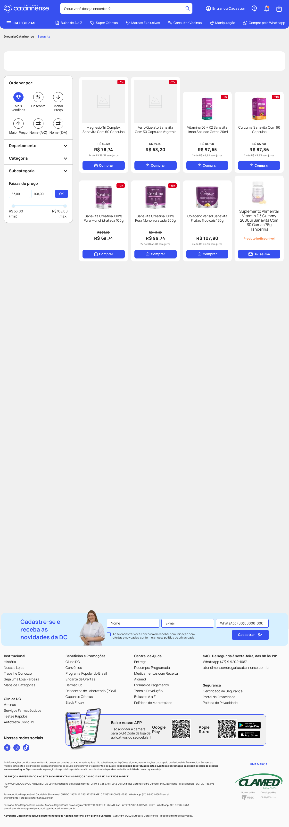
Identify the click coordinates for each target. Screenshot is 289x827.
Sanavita (44, 8)
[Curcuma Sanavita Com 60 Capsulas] (233, 239)
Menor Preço (58, 79)
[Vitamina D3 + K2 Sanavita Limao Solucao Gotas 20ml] (129, 239)
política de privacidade (179, 637)
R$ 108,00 (60, 182)
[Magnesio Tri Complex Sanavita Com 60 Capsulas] (129, 111)
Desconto (38, 77)
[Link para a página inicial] (19, 8)
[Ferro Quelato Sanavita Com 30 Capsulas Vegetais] (233, 111)
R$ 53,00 (16, 182)
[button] (38, 117)
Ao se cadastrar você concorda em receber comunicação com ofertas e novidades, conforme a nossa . (154, 635)
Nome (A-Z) (38, 104)
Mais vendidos (18, 79)
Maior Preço (18, 104)
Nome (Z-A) (58, 104)
